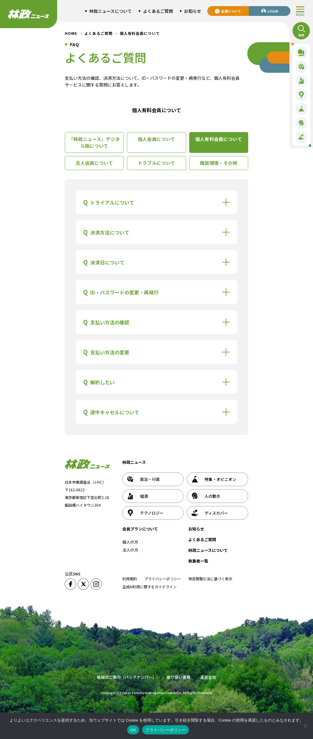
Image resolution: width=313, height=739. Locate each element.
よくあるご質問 (202, 539)
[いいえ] (305, 726)
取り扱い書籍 (178, 677)
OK (133, 730)
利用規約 (129, 578)
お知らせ (196, 529)
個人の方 (130, 542)
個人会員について (156, 139)
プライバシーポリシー (162, 578)
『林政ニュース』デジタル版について (94, 142)
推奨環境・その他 (218, 163)
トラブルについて (156, 163)
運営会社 (208, 677)
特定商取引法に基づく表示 (210, 578)
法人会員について (94, 163)
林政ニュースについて (208, 550)
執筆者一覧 (198, 561)
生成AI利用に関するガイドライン (149, 586)
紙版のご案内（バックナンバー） (126, 677)
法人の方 (130, 550)
